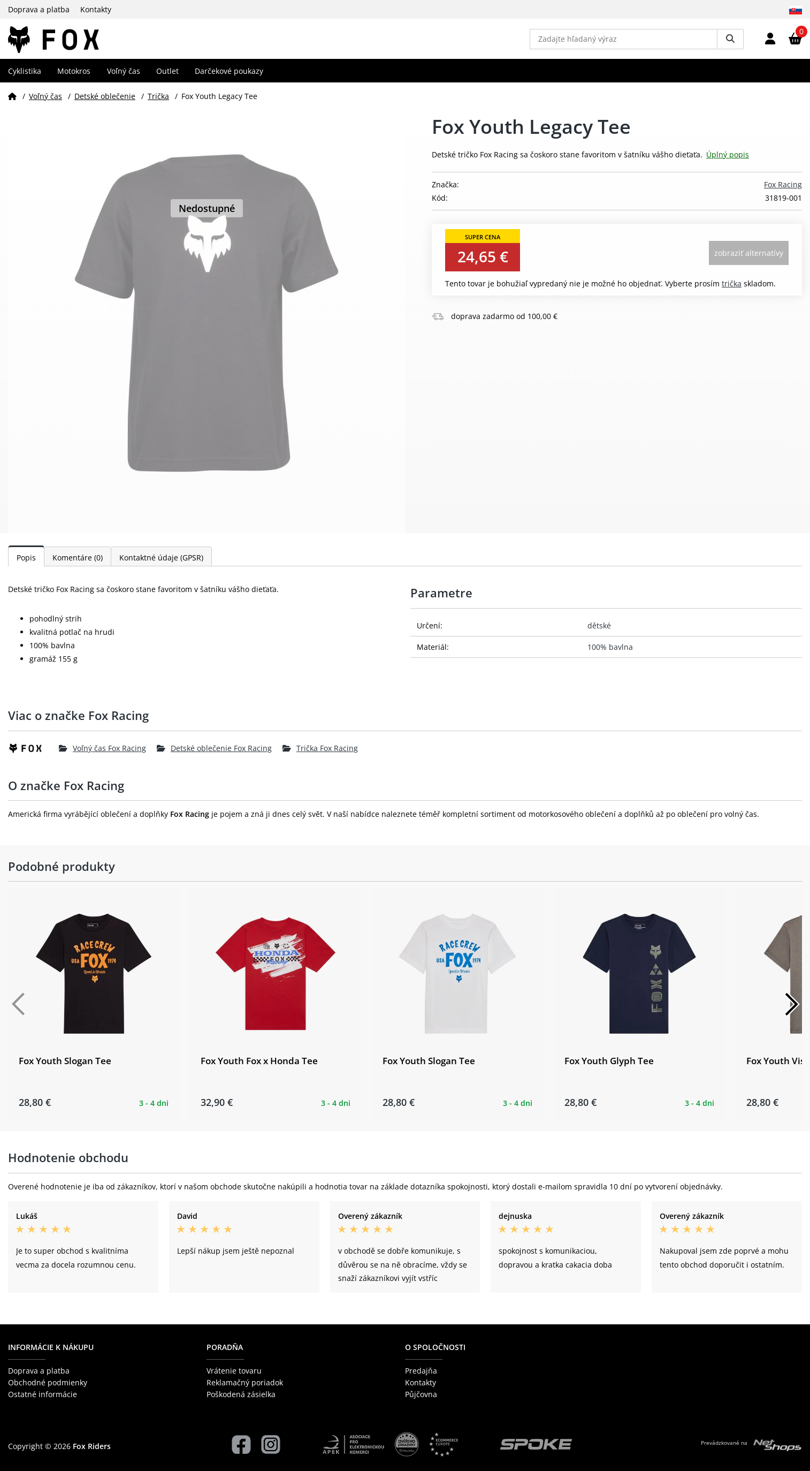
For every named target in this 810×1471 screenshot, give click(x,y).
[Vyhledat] (730, 43)
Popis (26, 565)
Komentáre (77, 565)
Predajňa (421, 1371)
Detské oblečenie (104, 103)
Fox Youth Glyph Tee (609, 1069)
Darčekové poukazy (229, 78)
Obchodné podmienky (47, 1382)
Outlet (167, 78)
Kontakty (95, 9)
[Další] (791, 1012)
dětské (599, 633)
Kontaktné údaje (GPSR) (161, 565)
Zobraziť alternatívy (748, 261)
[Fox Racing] (33, 756)
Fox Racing (783, 192)
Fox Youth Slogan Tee (65, 1069)
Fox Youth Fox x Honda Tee (259, 1069)
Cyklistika (24, 78)
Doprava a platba (39, 9)
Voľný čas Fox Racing (102, 756)
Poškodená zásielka (241, 1395)
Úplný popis (727, 162)
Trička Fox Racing (320, 756)
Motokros (73, 78)
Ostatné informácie (42, 1395)
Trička (158, 103)
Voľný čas (123, 78)
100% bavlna (610, 655)
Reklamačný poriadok (245, 1382)
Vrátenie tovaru (234, 1371)
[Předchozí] (18, 1012)
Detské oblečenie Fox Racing (214, 756)
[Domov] (12, 103)
